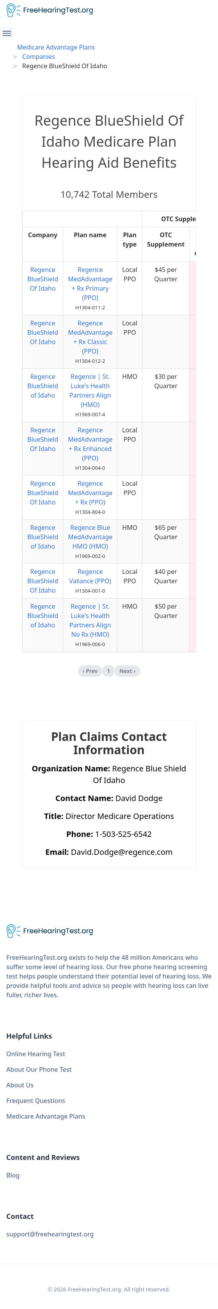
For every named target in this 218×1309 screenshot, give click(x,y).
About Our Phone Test (39, 1069)
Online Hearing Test (35, 1054)
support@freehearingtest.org (50, 1234)
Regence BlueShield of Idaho (42, 386)
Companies (38, 56)
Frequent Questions (35, 1100)
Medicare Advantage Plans (56, 47)
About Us (20, 1085)
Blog (12, 1175)
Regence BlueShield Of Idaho (42, 279)
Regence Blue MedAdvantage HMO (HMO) (90, 537)
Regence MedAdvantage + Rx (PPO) (90, 492)
